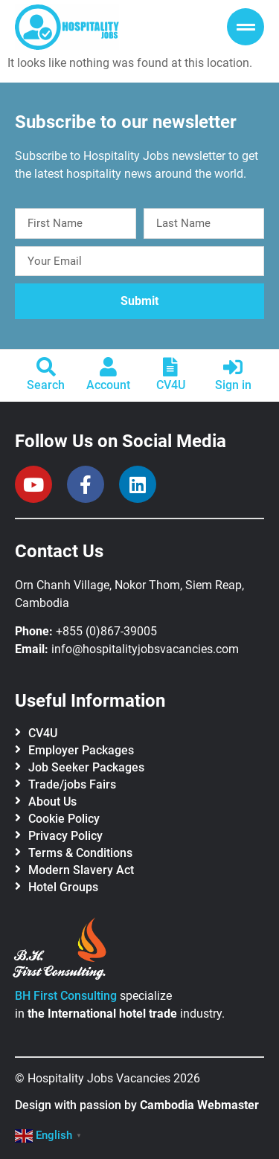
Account (108, 385)
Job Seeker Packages (86, 767)
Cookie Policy (64, 819)
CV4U (170, 385)
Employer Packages (81, 750)
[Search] (46, 366)
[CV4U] (170, 366)
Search (46, 385)
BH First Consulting (66, 996)
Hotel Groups (63, 887)
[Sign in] (233, 366)
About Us (52, 801)
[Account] (108, 366)
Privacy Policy (65, 836)
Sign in (233, 385)
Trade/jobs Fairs (72, 784)
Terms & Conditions (80, 853)
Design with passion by (137, 1105)
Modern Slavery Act (81, 870)
